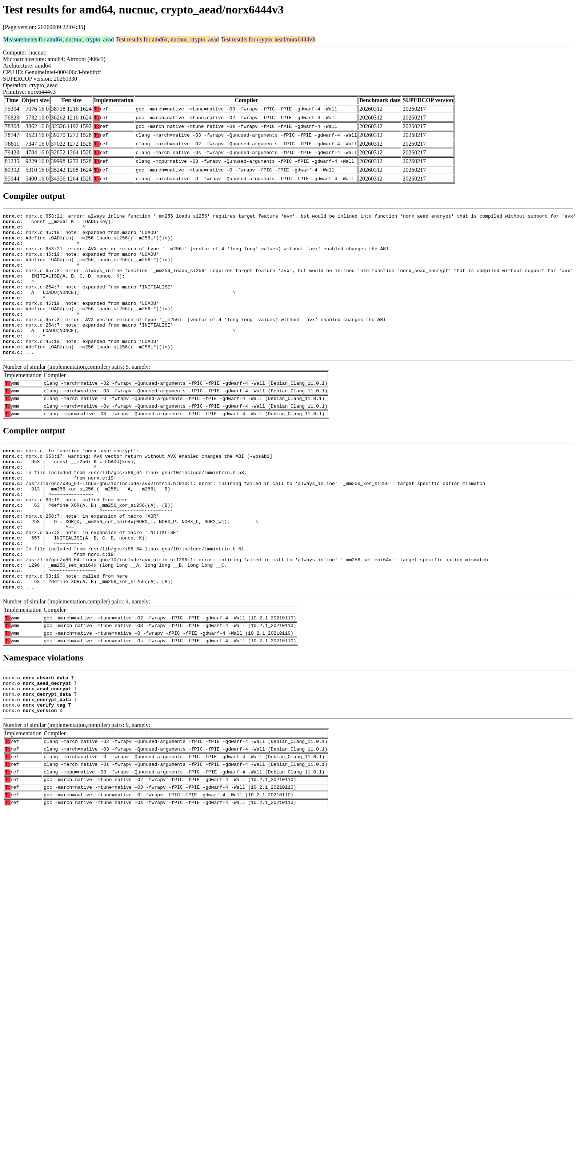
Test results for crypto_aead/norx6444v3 (268, 39)
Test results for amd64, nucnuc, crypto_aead (167, 39)
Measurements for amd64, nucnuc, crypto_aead (58, 39)
